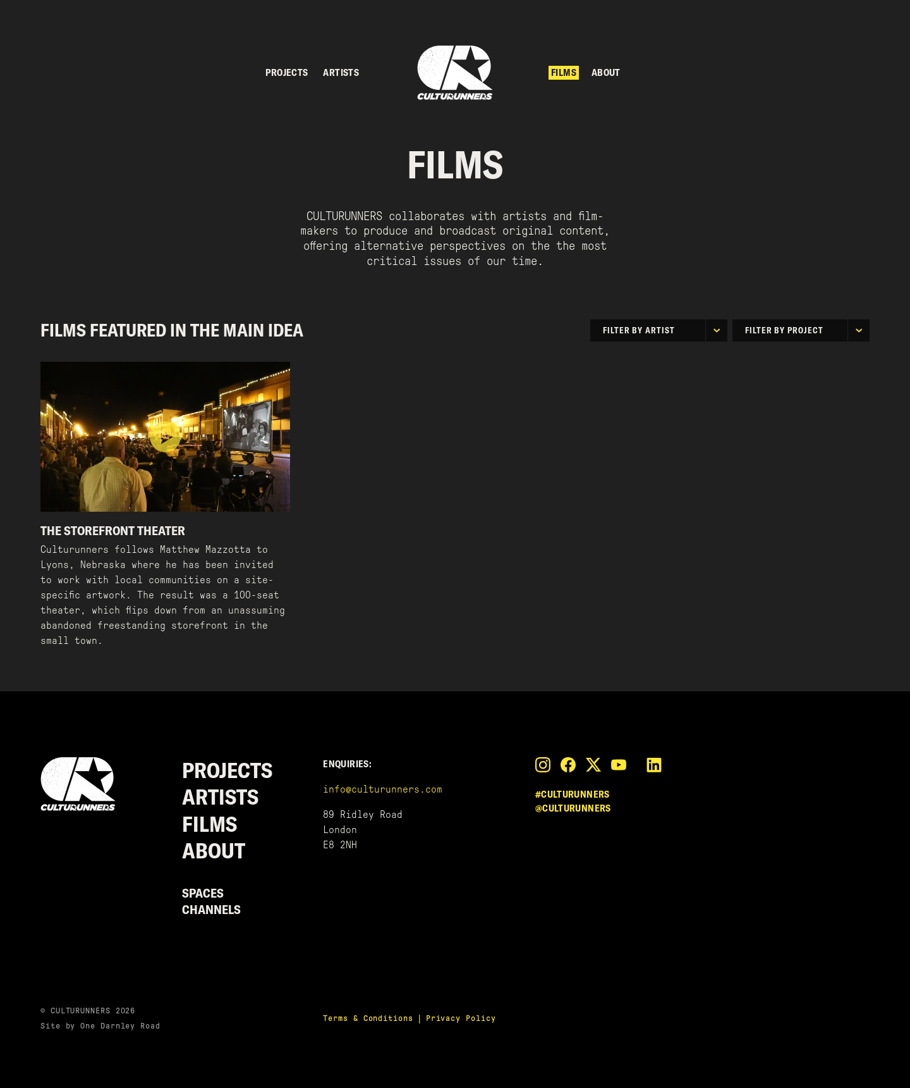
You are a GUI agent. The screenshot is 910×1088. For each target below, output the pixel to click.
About (606, 72)
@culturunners (573, 808)
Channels (211, 909)
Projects (286, 72)
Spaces (203, 893)
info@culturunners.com (382, 789)
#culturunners (572, 794)
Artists (341, 72)
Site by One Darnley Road (100, 1025)
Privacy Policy (461, 1018)
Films (563, 72)
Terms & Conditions (368, 1018)
